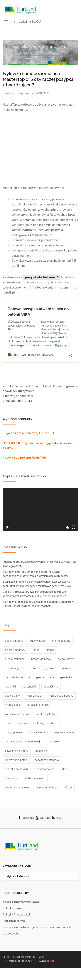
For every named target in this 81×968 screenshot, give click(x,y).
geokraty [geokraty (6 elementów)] (67, 668)
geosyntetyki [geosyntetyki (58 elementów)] (29, 686)
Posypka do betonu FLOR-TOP (24, 457)
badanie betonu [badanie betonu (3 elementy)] (14, 640)
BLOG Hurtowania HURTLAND (28, 957)
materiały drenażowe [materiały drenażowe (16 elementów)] (45, 723)
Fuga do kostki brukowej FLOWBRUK (28, 433)
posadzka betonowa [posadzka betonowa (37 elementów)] (47, 760)
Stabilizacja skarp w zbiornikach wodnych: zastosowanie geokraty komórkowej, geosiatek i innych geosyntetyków (37, 584)
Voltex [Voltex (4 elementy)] (68, 787)
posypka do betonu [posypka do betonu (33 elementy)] (16, 769)
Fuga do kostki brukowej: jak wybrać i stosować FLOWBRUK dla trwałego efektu (39, 564)
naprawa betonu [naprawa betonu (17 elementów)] (64, 732)
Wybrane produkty (17, 419)
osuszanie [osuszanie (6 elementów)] (41, 750)
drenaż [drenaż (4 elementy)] (50, 650)
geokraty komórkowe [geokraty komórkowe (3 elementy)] (17, 677)
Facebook (26, 818)
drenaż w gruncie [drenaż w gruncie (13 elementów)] (15, 668)
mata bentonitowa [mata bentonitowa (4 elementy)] (16, 723)
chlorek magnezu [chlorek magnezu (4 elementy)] (15, 650)
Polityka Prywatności (16, 914)
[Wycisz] (67, 527)
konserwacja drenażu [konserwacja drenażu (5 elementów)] (18, 714)
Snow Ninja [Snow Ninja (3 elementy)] (11, 778)
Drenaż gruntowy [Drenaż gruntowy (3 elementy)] (41, 659)
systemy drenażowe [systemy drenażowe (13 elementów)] (17, 787)
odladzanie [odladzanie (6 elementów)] (52, 741)
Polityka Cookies (13, 908)
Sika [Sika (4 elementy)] (63, 769)
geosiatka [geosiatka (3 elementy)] (66, 677)
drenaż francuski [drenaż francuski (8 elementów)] (15, 659)
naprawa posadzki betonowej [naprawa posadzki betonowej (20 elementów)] (22, 741)
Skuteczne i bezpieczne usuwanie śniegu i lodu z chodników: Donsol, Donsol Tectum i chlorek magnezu (38, 604)
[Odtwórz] (7, 527)
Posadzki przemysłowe (16, 93)
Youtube (43, 818)
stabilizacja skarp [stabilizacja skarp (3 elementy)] (34, 778)
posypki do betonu (40, 277)
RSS (56, 818)
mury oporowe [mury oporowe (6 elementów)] (13, 732)
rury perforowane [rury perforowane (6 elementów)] (44, 769)
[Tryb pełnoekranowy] (73, 527)
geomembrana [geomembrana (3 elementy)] (45, 677)
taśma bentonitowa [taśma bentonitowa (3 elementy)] (47, 787)
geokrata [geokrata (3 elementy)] (50, 668)
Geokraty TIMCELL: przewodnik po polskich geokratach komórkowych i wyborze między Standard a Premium (35, 594)
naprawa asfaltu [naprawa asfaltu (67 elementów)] (38, 732)
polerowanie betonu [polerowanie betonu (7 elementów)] (16, 760)
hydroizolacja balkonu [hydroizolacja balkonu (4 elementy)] (60, 695)
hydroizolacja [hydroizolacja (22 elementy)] (33, 695)
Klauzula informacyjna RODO (21, 902)
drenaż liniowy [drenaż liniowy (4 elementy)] (66, 659)
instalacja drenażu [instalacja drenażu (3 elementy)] (38, 704)
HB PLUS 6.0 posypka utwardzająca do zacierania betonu (38, 445)
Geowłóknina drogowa (60, 386)
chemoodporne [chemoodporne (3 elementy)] (61, 640)
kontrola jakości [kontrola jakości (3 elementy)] (46, 714)
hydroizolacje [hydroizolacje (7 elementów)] (13, 704)
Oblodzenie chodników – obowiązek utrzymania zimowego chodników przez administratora (21, 393)
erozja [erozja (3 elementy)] (35, 668)
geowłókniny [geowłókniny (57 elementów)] (12, 695)
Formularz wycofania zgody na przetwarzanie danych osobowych (37, 930)
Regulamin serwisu (14, 921)
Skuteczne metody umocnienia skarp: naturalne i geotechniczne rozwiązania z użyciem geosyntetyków (35, 574)
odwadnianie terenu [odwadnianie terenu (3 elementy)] (16, 750)
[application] (40, 509)
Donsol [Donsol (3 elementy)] (36, 650)
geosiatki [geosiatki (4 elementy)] (10, 686)
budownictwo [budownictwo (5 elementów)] (38, 640)
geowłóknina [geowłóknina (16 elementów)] (51, 686)
